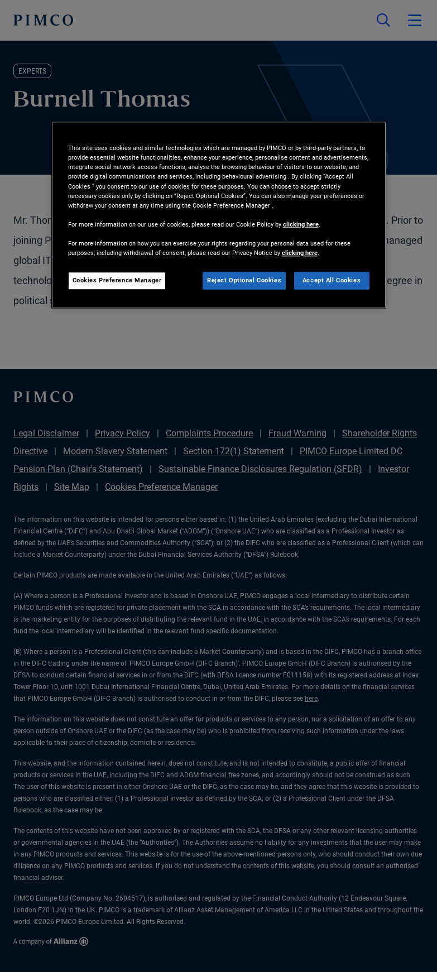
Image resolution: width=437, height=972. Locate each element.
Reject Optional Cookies (244, 280)
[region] (218, 215)
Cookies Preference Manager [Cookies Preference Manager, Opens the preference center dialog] (117, 280)
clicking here (301, 224)
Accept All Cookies (331, 280)
